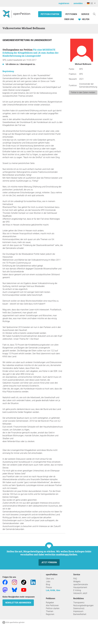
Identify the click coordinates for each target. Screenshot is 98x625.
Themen (49, 611)
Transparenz (78, 602)
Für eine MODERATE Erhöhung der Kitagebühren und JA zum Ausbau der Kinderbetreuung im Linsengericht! (31, 52)
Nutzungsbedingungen (83, 605)
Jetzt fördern (49, 562)
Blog (48, 584)
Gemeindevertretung (17, 40)
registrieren (64, 3)
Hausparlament (80, 587)
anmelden (78, 3)
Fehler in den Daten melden (83, 92)
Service (85, 14)
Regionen (50, 614)
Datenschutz (78, 608)
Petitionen (71, 14)
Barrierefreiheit (79, 614)
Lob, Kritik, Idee (53, 590)
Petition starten (50, 14)
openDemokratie (80, 584)
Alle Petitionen (52, 605)
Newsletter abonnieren (18, 602)
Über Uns (69, 19)
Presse (49, 587)
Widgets (77, 581)
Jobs (48, 581)
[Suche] (94, 13)
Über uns (50, 578)
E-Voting (77, 590)
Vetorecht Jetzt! (80, 593)
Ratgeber (50, 602)
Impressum (78, 611)
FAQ (75, 578)
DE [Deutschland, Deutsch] (90, 3)
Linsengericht (43, 40)
